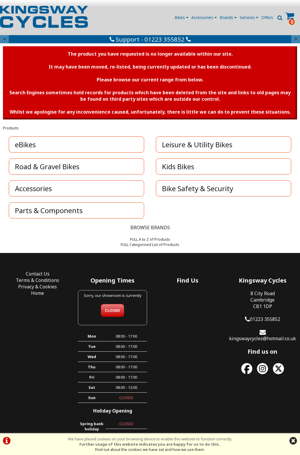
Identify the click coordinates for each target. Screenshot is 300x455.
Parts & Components (49, 210)
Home (37, 293)
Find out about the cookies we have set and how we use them (149, 449)
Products (11, 128)
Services (249, 17)
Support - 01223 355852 (150, 39)
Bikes (181, 17)
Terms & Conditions (37, 280)
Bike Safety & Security (197, 188)
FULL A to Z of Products (150, 239)
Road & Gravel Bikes (47, 166)
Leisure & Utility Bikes (197, 144)
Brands (228, 17)
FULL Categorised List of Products (150, 244)
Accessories (204, 17)
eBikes (25, 144)
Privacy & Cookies (37, 286)
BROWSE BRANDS (150, 227)
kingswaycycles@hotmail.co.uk (262, 338)
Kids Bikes (178, 166)
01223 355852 (265, 319)
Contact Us (38, 274)
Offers (267, 17)
